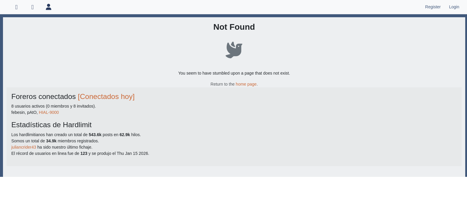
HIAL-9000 (49, 112)
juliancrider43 (23, 147)
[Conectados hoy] (106, 96)
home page (246, 84)
